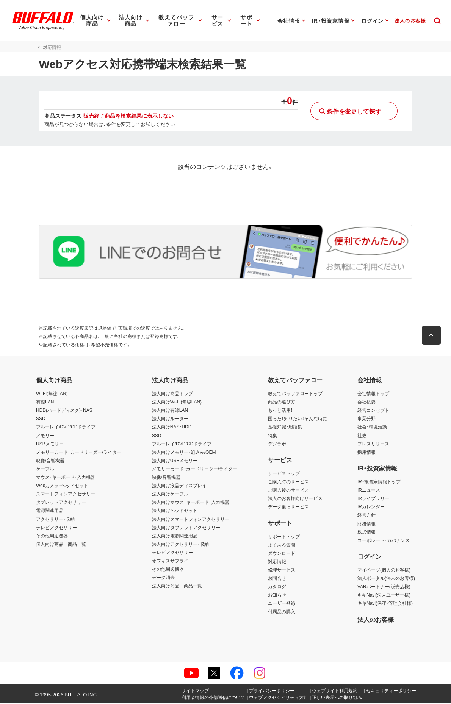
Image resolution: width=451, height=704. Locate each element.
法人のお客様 (375, 620)
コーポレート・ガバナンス (383, 540)
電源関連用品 (49, 511)
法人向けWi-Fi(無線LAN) (177, 402)
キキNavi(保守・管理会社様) (385, 604)
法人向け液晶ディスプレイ (179, 486)
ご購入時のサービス (288, 482)
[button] (433, 336)
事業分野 (366, 419)
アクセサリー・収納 (55, 519)
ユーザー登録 (281, 604)
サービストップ (284, 473)
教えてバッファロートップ (295, 394)
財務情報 (366, 524)
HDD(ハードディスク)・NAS (64, 410)
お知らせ (277, 595)
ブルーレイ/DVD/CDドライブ (66, 427)
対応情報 (277, 562)
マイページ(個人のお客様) (383, 570)
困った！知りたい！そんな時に (297, 419)
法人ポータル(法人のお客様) (386, 578)
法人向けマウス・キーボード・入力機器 (190, 503)
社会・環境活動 (372, 427)
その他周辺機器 (52, 536)
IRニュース (368, 490)
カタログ (277, 587)
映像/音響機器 (50, 461)
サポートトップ (284, 537)
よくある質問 (281, 545)
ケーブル (45, 469)
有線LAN (45, 402)
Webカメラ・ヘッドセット (62, 486)
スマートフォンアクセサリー (65, 494)
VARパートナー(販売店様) (383, 587)
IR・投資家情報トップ (379, 482)
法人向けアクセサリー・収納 (180, 544)
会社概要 (366, 402)
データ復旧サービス (288, 507)
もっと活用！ (280, 410)
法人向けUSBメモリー (175, 461)
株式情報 (366, 532)
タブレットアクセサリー (61, 503)
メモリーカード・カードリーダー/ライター (78, 452)
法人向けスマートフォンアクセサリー (190, 519)
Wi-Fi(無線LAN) (51, 394)
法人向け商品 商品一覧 (177, 586)
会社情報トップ (373, 394)
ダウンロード (281, 553)
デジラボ (277, 444)
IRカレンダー (371, 507)
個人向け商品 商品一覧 (61, 544)
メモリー (45, 436)
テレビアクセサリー (56, 528)
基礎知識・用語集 (285, 427)
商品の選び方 (281, 402)
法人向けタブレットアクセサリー (186, 528)
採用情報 (366, 452)
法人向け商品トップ (172, 394)
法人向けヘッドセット (174, 511)
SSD (40, 419)
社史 (361, 436)
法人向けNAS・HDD (172, 427)
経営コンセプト (373, 410)
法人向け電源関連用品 (174, 536)
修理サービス (281, 570)
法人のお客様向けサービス (295, 498)
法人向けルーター (170, 419)
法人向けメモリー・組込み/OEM (184, 452)
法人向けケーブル (170, 494)
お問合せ (277, 578)
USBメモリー (50, 444)
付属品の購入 (281, 612)
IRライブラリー (373, 498)
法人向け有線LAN (170, 410)
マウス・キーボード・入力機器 (65, 477)
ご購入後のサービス (288, 490)
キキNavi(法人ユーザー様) (383, 595)
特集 (272, 436)
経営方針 (366, 515)
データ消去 (163, 578)
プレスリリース (373, 444)
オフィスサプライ (170, 561)
